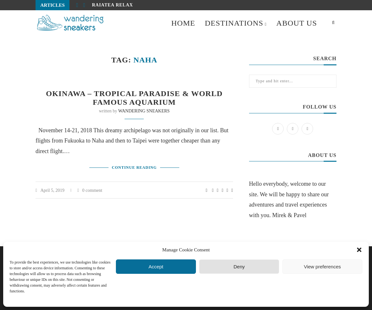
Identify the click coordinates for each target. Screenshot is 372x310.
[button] (359, 250)
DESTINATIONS (234, 23)
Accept (156, 266)
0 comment (89, 190)
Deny (239, 266)
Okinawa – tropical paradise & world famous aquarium (134, 97)
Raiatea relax (112, 5)
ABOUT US (296, 23)
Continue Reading (134, 167)
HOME (183, 23)
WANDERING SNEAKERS (144, 111)
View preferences (322, 266)
